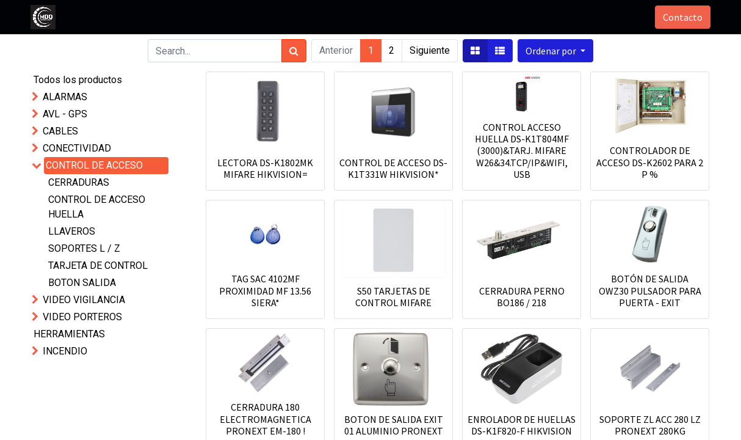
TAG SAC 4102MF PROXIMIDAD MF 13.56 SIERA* (265, 290)
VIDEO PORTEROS (82, 317)
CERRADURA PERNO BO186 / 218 (522, 297)
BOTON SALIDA (82, 282)
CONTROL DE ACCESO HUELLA (96, 207)
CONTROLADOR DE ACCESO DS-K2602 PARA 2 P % (649, 162)
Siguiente (430, 50)
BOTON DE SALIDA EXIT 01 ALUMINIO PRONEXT (393, 425)
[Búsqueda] (293, 50)
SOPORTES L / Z (84, 248)
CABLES (60, 131)
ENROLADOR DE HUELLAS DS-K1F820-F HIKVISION (522, 425)
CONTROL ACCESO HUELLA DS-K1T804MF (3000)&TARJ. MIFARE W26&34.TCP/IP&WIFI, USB (522, 150)
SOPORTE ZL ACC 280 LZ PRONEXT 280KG (650, 425)
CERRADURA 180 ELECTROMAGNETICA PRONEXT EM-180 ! (265, 418)
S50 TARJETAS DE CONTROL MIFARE (393, 297)
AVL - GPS (65, 114)
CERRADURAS (78, 182)
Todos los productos (78, 80)
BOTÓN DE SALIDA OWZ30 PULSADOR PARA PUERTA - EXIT (650, 290)
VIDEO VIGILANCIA (84, 300)
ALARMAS (65, 97)
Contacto (681, 17)
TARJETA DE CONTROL (98, 265)
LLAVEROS (71, 231)
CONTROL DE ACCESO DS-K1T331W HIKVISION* (393, 168)
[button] (555, 50)
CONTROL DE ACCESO (94, 165)
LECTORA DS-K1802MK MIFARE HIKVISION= (265, 168)
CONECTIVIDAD (77, 148)
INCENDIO (65, 351)
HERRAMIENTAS (69, 334)
